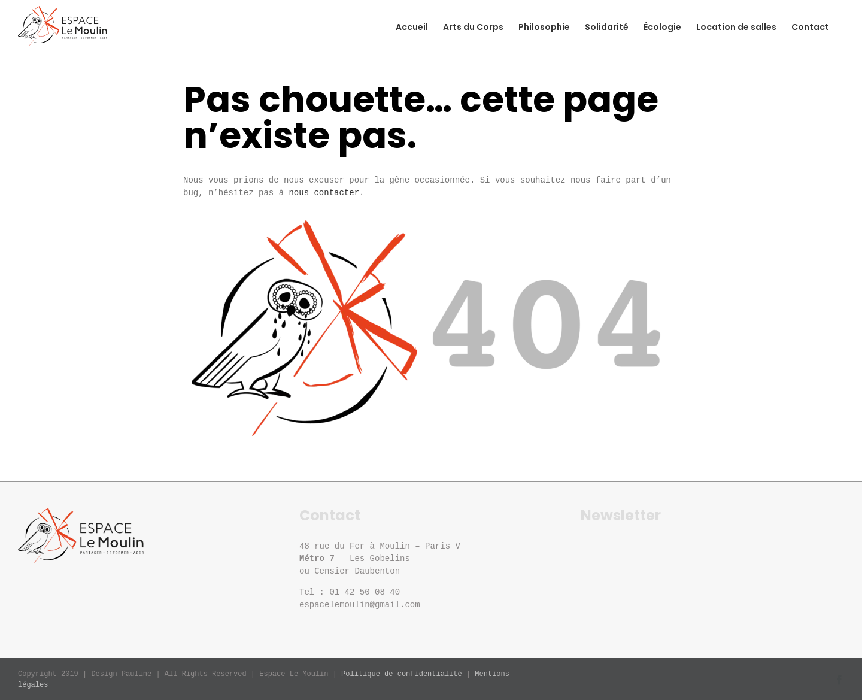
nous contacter (324, 193)
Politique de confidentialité (401, 674)
